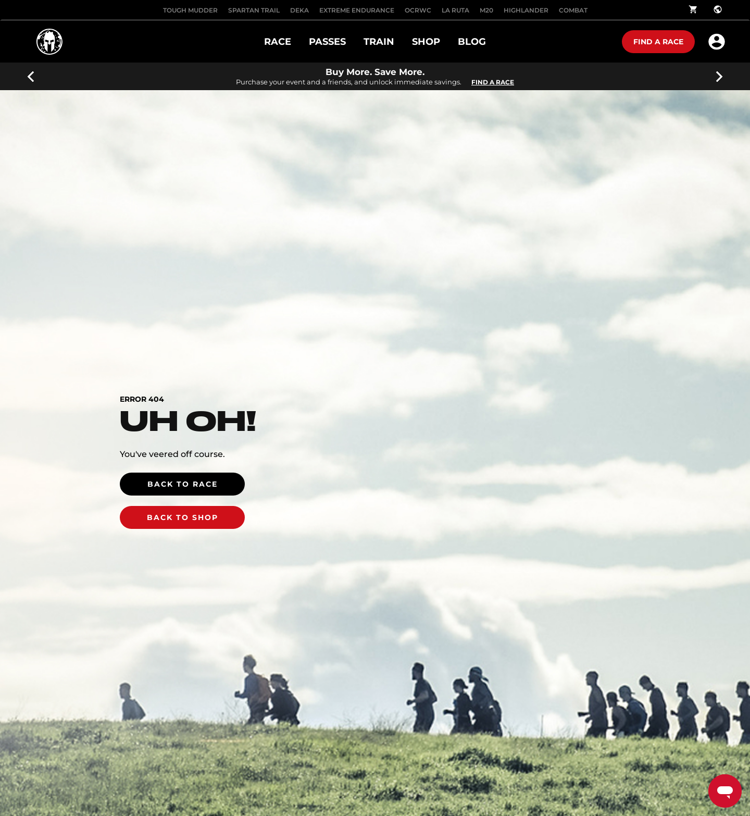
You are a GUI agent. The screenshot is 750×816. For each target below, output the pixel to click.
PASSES (327, 41)
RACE (277, 41)
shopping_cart (693, 9)
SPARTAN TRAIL (254, 10)
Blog (472, 41)
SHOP (426, 41)
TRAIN (379, 41)
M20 (486, 10)
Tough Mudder (190, 10)
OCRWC (418, 10)
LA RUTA (455, 10)
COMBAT (573, 10)
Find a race (658, 41)
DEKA (299, 10)
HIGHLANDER (526, 10)
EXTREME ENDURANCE (356, 10)
